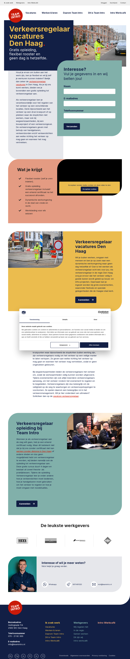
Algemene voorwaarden (80, 656)
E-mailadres (71, 98)
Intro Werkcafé (33, 3)
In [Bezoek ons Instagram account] (36, 656)
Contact (123, 3)
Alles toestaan (94, 345)
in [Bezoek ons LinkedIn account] (23, 656)
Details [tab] (65, 319)
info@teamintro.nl (16, 644)
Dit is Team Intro (96, 13)
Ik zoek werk (8, 3)
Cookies (112, 656)
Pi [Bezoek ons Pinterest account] (30, 656)
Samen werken (81, 634)
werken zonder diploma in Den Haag (33, 451)
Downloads (63, 656)
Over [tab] (95, 319)
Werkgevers (20, 3)
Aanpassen (65, 345)
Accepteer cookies (89, 189)
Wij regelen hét (81, 627)
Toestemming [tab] (35, 319)
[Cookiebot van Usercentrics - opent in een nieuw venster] (99, 312)
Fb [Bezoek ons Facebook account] (10, 656)
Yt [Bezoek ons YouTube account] (43, 656)
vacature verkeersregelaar (66, 396)
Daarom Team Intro (73, 13)
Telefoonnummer (74, 110)
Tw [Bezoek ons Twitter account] (16, 656)
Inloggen (104, 3)
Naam (67, 86)
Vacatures (30, 13)
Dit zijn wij (78, 637)
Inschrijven (113, 3)
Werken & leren (49, 13)
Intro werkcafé (81, 641)
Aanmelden (86, 300)
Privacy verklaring (99, 656)
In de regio (79, 630)
